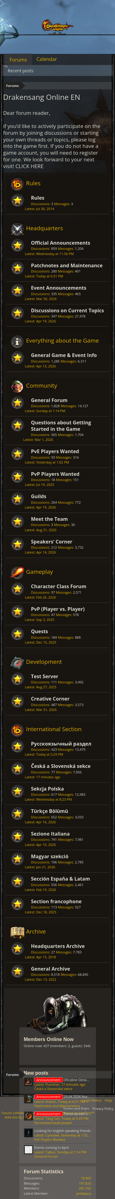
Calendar (46, 59)
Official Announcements (60, 242)
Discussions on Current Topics (67, 310)
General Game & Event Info (64, 355)
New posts (36, 1073)
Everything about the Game (62, 340)
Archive (36, 931)
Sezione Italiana (50, 833)
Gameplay (39, 571)
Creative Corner (50, 698)
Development (44, 661)
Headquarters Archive (58, 946)
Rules (33, 183)
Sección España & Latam (60, 878)
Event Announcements (58, 287)
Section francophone (56, 901)
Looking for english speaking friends (62, 1130)
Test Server (44, 676)
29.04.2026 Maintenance (68, 1096)
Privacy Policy (102, 1108)
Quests (39, 631)
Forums (18, 59)
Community (41, 385)
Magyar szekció (49, 856)
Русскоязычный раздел (61, 743)
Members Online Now (49, 1039)
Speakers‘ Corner (51, 541)
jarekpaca (83, 1193)
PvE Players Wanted (55, 451)
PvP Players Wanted (55, 474)
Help (108, 1100)
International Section (54, 729)
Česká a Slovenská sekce (61, 766)
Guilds (38, 496)
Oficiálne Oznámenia (65, 1079)
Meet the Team (49, 519)
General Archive (50, 968)
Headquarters (44, 228)
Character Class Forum (58, 586)
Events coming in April (51, 1147)
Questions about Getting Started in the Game (61, 425)
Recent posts (20, 70)
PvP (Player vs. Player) (58, 609)
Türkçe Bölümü (49, 811)
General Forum (49, 400)
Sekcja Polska (47, 788)
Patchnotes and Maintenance (67, 265)
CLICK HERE (29, 166)
